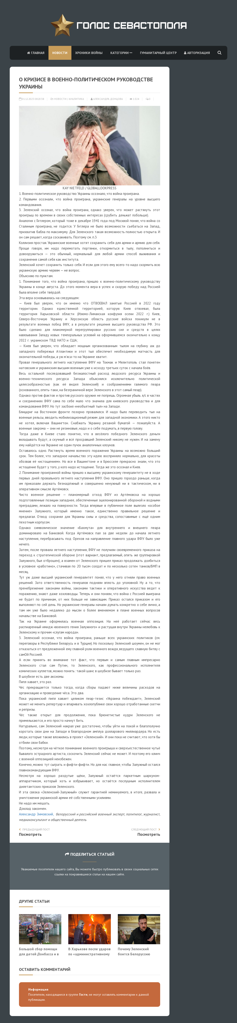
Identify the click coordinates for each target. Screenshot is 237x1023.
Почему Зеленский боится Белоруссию (134, 951)
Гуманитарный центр (158, 53)
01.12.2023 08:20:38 (31, 99)
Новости (59, 53)
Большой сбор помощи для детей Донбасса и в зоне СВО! (39, 954)
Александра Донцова (107, 99)
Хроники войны (89, 53)
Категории (121, 53)
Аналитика (76, 99)
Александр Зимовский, (37, 814)
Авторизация (197, 53)
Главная (35, 53)
